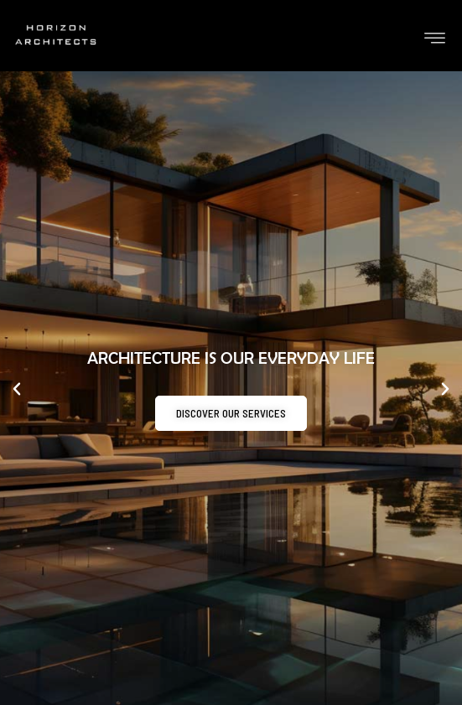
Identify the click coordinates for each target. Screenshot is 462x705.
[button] (16, 389)
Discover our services (231, 414)
